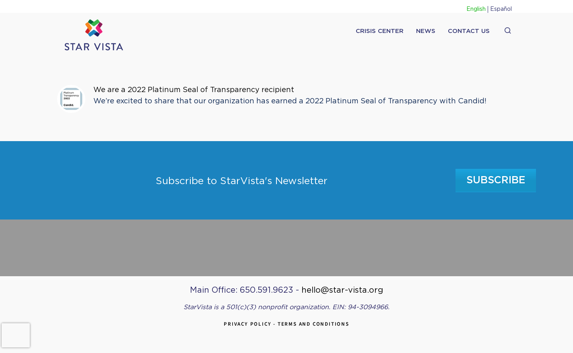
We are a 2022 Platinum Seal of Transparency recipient (193, 90)
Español (501, 9)
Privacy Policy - (251, 323)
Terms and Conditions (313, 323)
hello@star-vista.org (342, 290)
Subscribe (496, 180)
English (476, 9)
